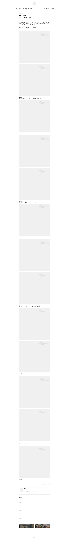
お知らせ (20, 8)
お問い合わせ (52, 8)
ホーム (16, 8)
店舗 (31, 8)
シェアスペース (40, 8)
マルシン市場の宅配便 (26, 8)
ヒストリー (34, 8)
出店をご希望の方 (46, 8)
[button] (16, 8)
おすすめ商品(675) (20, 479)
